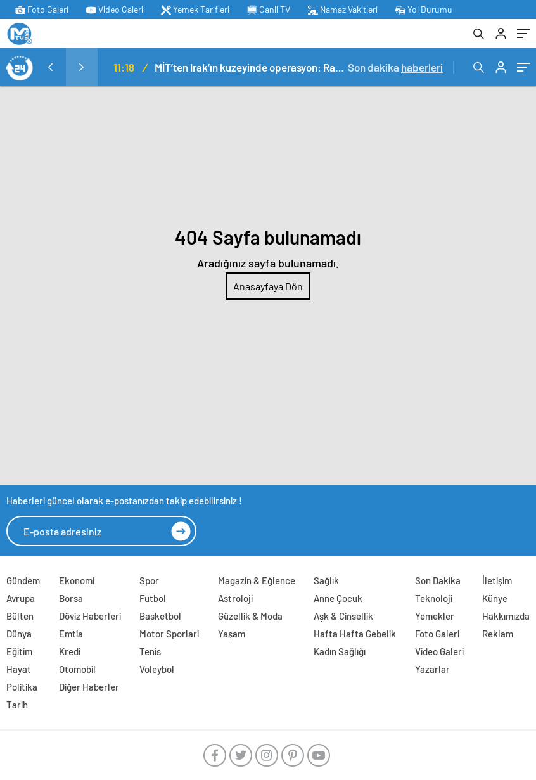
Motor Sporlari (169, 633)
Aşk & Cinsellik (343, 616)
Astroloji (235, 598)
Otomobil (77, 669)
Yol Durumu (423, 9)
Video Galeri (114, 9)
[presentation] (50, 67)
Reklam (497, 633)
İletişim (497, 580)
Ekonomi (76, 580)
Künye (494, 598)
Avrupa (20, 598)
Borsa (71, 598)
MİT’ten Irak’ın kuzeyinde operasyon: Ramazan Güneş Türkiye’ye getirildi (251, 67)
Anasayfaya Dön (268, 286)
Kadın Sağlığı (340, 651)
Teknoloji (433, 598)
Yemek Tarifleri (195, 9)
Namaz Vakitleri (343, 9)
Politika (21, 687)
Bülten (20, 616)
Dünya (19, 633)
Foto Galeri (41, 9)
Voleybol (156, 669)
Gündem (23, 580)
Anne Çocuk (338, 598)
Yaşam (231, 633)
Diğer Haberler (89, 687)
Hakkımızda (506, 616)
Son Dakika (438, 580)
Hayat (18, 669)
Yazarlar (432, 669)
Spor (149, 580)
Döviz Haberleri (90, 616)
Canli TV (268, 9)
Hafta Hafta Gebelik (355, 633)
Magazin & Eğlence (256, 580)
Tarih (17, 704)
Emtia (71, 633)
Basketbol (160, 616)
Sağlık (326, 580)
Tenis (150, 651)
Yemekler (434, 616)
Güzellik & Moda (250, 616)
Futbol (152, 598)
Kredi (69, 651)
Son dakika (395, 67)
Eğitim (19, 651)
